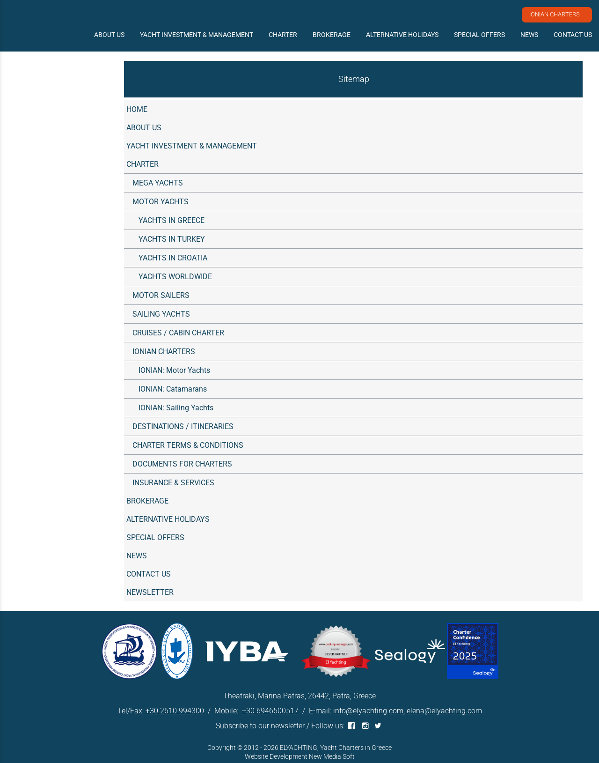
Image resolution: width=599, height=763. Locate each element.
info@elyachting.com (368, 710)
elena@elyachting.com (444, 710)
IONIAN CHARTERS (554, 14)
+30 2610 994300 (175, 710)
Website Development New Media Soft (300, 756)
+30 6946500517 (270, 710)
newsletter (288, 725)
